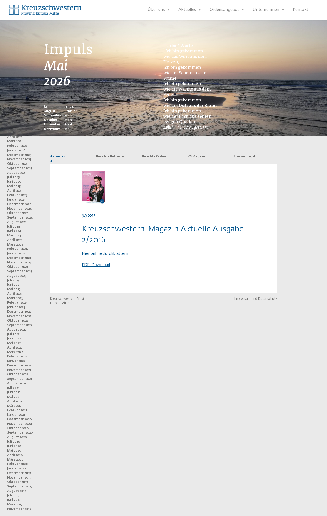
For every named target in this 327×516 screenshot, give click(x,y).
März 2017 (14, 504)
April (68, 124)
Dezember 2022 (19, 311)
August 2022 (16, 329)
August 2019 (16, 491)
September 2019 (19, 486)
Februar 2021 (17, 410)
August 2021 (16, 383)
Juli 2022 (13, 334)
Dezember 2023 (19, 258)
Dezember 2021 (19, 365)
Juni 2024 (14, 231)
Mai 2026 (14, 132)
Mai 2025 (14, 186)
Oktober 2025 (17, 163)
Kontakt (300, 10)
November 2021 (19, 370)
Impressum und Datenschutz (255, 298)
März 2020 (15, 459)
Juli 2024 (13, 226)
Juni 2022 (14, 338)
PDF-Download (96, 265)
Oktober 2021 (17, 374)
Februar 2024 (17, 249)
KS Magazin (197, 156)
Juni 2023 (14, 284)
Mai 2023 (14, 289)
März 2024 (15, 244)
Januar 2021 (16, 414)
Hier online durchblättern (105, 254)
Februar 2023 (17, 302)
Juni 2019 (13, 499)
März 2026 (15, 141)
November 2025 (19, 159)
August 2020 (17, 437)
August (49, 111)
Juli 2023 (13, 280)
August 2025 (17, 172)
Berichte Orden (154, 156)
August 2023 (16, 276)
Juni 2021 (13, 392)
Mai (67, 129)
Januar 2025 (16, 199)
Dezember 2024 (19, 204)
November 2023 (19, 262)
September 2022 (19, 325)
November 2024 (19, 208)
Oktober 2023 (17, 266)
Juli (46, 106)
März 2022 (15, 352)
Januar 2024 (16, 253)
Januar (69, 106)
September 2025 (19, 168)
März (68, 115)
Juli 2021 (13, 388)
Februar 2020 (17, 464)
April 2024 (14, 240)
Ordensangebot (227, 9)
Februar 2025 (17, 195)
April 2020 (15, 455)
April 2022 (14, 347)
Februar (70, 111)
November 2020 (19, 423)
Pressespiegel (244, 156)
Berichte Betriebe (110, 156)
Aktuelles (189, 9)
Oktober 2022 (17, 320)
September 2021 (19, 379)
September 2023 (19, 271)
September (52, 115)
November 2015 (19, 509)
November (52, 124)
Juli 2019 (13, 495)
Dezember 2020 (19, 419)
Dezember (52, 129)
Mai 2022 (14, 343)
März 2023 (15, 298)
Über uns (159, 9)
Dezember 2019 (19, 473)
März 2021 (14, 406)
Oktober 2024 (17, 213)
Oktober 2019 (17, 482)
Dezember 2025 (19, 155)
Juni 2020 (14, 446)
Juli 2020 (13, 441)
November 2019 (19, 477)
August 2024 (17, 222)
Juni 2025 (14, 181)
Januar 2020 (16, 468)
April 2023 (14, 293)
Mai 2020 (14, 450)
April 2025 (14, 190)
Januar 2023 (16, 307)
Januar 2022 (16, 361)
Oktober (50, 120)
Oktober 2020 (18, 428)
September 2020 (20, 432)
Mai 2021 (13, 396)
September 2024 (19, 217)
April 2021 (14, 401)
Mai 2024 (14, 235)
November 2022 (19, 316)
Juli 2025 (13, 177)
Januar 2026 (16, 150)
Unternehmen (269, 9)
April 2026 (15, 137)
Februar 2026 (17, 145)
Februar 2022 (17, 356)
